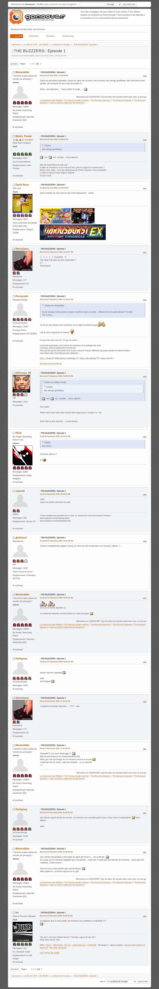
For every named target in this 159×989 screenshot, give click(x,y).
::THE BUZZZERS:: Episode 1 (53, 72)
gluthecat (21, 537)
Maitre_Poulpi (24, 136)
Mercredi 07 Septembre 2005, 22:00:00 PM (56, 376)
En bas (14, 64)
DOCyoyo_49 (23, 373)
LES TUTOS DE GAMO (49, 953)
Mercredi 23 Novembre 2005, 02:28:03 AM (56, 812)
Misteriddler (23, 72)
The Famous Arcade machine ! (76, 100)
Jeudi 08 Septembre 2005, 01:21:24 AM (55, 436)
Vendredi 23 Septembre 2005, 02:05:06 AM (56, 598)
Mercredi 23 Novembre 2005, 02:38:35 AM (56, 852)
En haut (14, 969)
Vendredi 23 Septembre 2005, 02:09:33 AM (56, 662)
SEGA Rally (58, 945)
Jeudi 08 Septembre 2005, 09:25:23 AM (55, 494)
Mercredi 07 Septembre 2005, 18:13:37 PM (56, 252)
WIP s (42, 358)
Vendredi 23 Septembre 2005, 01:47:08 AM (56, 541)
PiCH (18, 433)
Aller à (102, 981)
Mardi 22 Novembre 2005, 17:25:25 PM (55, 701)
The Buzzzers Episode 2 (123, 100)
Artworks (128, 945)
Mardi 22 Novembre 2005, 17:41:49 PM (55, 748)
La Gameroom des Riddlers (51, 100)
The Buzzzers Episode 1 (101, 100)
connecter (53, 4)
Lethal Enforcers (79, 945)
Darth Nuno (22, 184)
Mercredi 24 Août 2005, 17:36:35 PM (54, 75)
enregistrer (71, 4)
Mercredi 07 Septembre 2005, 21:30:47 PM (56, 299)
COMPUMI (91, 945)
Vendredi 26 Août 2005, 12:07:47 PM (54, 188)
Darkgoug (21, 658)
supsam (20, 491)
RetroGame (22, 248)
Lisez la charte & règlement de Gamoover (67, 103)
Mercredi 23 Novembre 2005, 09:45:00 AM (56, 916)
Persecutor (22, 296)
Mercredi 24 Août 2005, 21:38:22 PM (54, 139)
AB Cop (67, 945)
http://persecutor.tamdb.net (51, 364)
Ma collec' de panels (58, 948)
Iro (17, 912)
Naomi (48, 945)
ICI (65, 608)
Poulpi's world (45, 175)
